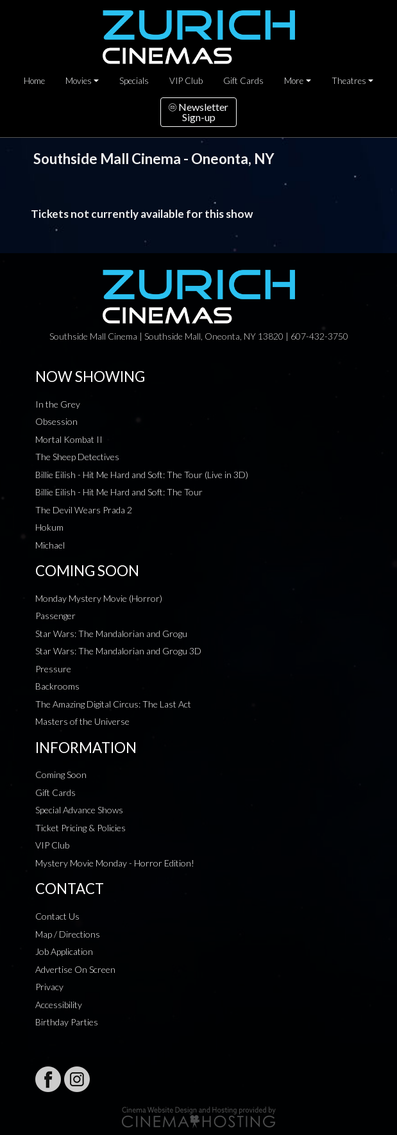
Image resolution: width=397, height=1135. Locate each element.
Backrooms (57, 686)
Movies (78, 81)
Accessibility (58, 1004)
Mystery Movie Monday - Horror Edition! (114, 862)
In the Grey (57, 404)
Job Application (64, 951)
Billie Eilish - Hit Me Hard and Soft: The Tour (119, 491)
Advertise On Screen (75, 969)
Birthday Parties (66, 1021)
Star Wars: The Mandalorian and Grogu (111, 633)
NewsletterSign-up (198, 112)
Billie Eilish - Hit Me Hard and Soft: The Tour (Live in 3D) (141, 474)
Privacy (49, 986)
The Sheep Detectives (77, 456)
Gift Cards (243, 81)
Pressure (53, 668)
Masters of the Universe (82, 721)
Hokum (49, 527)
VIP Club (186, 81)
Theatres (349, 81)
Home (34, 81)
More (293, 81)
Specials (134, 81)
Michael (50, 545)
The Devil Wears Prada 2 (83, 509)
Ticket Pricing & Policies (80, 827)
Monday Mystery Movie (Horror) (98, 598)
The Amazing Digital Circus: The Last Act (113, 704)
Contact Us (57, 916)
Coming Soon (61, 774)
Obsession (56, 421)
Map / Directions (67, 934)
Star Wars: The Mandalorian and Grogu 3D (118, 650)
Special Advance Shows (79, 809)
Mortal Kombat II (69, 439)
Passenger (55, 615)
